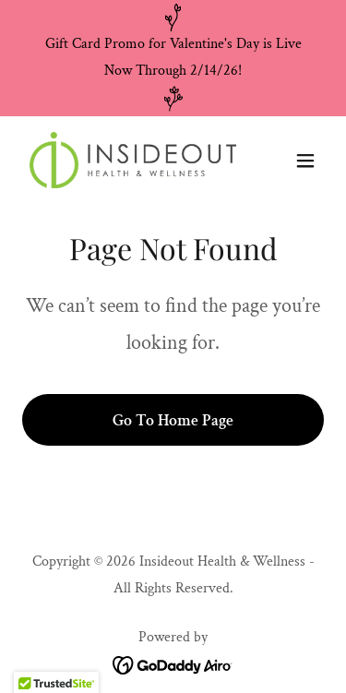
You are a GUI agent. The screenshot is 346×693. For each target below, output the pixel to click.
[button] (305, 160)
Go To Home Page (173, 420)
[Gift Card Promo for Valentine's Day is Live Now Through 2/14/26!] (173, 58)
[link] (128, 160)
